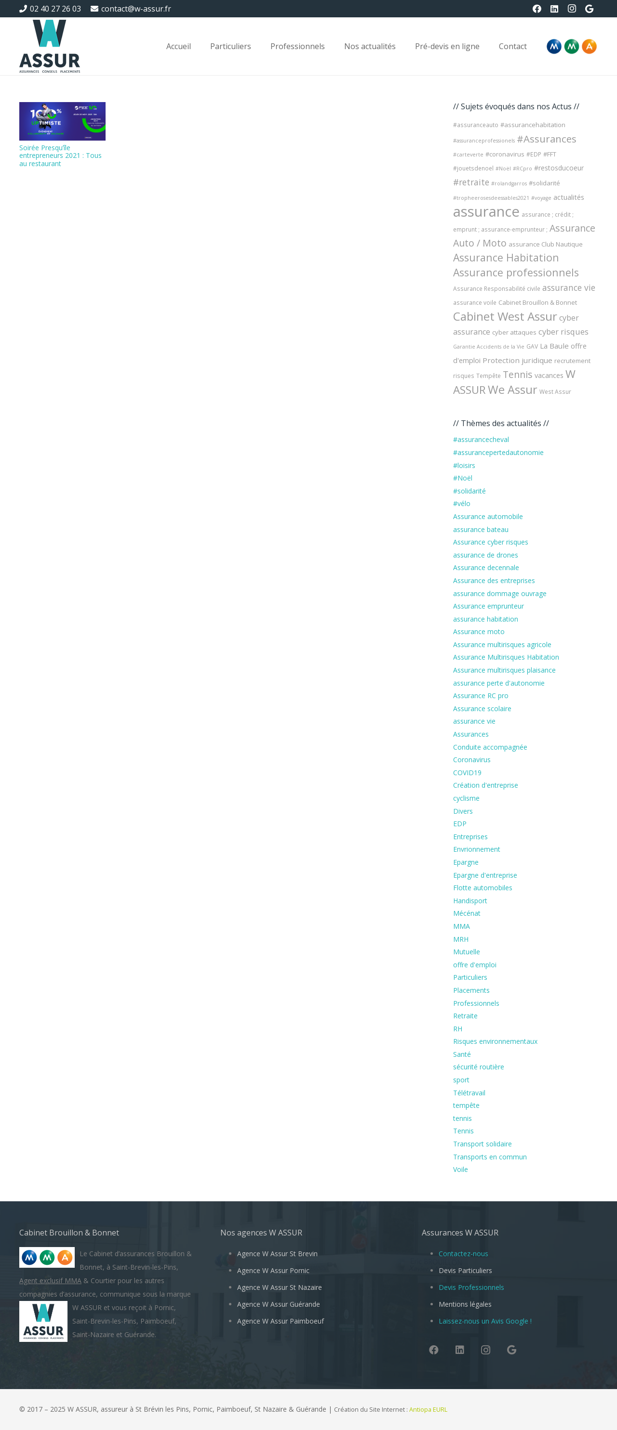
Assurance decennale (486, 567)
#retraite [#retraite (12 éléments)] (471, 182)
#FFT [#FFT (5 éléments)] (549, 154)
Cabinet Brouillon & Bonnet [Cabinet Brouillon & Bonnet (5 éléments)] (537, 302)
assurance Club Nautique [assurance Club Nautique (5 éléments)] (546, 244)
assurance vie (474, 721)
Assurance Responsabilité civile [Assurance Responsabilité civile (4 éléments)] (496, 289)
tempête (466, 1105)
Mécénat (467, 913)
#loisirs (464, 465)
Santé (462, 1054)
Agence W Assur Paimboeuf (280, 1321)
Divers (463, 811)
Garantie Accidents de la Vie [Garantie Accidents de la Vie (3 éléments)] (488, 346)
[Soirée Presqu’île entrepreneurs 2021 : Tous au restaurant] (62, 121)
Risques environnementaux (495, 1041)
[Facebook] (537, 8)
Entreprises (470, 836)
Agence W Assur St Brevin (277, 1253)
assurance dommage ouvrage (500, 593)
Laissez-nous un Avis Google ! (485, 1321)
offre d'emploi (474, 964)
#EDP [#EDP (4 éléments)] (533, 154)
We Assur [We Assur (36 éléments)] (512, 389)
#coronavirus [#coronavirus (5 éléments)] (504, 154)
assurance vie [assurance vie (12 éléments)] (568, 287)
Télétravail (469, 1092)
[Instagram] (571, 8)
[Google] (589, 8)
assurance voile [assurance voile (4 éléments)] (474, 303)
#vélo (461, 503)
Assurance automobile (488, 516)
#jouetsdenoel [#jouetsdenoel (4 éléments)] (473, 168)
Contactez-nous (463, 1253)
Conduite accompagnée (490, 747)
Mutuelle (466, 951)
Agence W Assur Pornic (273, 1270)
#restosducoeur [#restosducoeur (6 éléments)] (559, 167)
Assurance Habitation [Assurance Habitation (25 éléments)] (506, 257)
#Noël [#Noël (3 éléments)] (503, 168)
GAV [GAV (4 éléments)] (532, 346)
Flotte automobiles (482, 887)
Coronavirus (472, 759)
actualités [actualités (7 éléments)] (568, 197)
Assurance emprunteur (488, 606)
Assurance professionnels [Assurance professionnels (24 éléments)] (516, 272)
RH (457, 1028)
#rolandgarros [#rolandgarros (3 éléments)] (509, 183)
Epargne (466, 862)
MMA (461, 926)
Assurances (471, 734)
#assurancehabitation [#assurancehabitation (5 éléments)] (532, 124)
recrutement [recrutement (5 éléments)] (572, 360)
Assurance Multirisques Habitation (506, 657)
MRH (461, 939)
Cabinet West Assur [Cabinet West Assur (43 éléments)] (505, 316)
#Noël (462, 477)
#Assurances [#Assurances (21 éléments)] (547, 138)
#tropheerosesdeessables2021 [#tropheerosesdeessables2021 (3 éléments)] (491, 198)
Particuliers (470, 977)
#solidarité (469, 490)
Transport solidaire (482, 1143)
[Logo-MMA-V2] (572, 46)
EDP (460, 823)
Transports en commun (490, 1156)
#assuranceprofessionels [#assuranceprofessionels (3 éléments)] (484, 140)
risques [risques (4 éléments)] (463, 376)
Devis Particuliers (465, 1270)
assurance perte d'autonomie (499, 683)
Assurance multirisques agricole (502, 644)
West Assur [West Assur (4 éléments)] (555, 392)
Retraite (465, 1015)
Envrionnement (476, 849)
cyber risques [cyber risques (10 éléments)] (563, 331)
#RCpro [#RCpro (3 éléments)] (522, 168)
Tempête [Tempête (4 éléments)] (488, 376)
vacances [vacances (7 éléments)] (549, 375)
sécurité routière (478, 1066)
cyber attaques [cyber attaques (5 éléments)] (514, 332)
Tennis (463, 1130)
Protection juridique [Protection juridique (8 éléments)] (517, 360)
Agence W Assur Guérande (278, 1304)
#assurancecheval (481, 439)
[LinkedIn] (554, 8)
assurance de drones (485, 554)
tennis (462, 1118)
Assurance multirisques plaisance (504, 670)
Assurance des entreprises (494, 580)
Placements (471, 990)
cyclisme (466, 798)
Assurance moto (479, 631)
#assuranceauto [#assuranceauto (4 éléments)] (475, 125)
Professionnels (476, 1003)
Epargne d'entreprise (485, 875)
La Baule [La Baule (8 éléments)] (554, 346)
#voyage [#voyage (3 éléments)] (541, 198)
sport (461, 1079)
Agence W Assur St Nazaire (279, 1287)
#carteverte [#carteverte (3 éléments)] (468, 154)
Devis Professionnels (471, 1287)
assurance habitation (485, 619)
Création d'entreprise (485, 785)
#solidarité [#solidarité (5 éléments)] (544, 183)
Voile (460, 1169)
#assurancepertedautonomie (498, 452)
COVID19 (467, 772)
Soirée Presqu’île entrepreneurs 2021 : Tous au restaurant (60, 156)
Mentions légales (465, 1304)
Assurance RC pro (481, 695)
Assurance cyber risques (490, 541)
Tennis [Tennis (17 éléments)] (518, 374)
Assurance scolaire (482, 708)
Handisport (470, 900)
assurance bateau (481, 529)
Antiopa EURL (429, 1409)
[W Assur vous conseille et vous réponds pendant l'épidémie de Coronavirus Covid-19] (49, 46)
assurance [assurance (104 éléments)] (486, 211)
